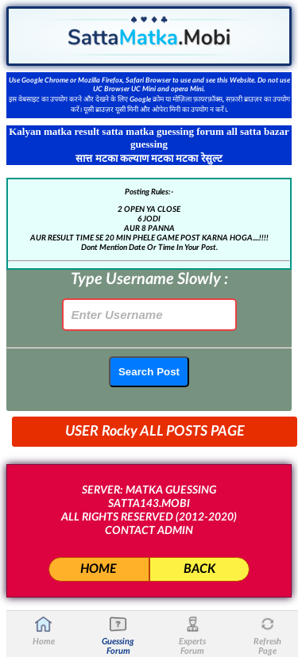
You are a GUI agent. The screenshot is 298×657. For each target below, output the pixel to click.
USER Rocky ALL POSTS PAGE (155, 432)
